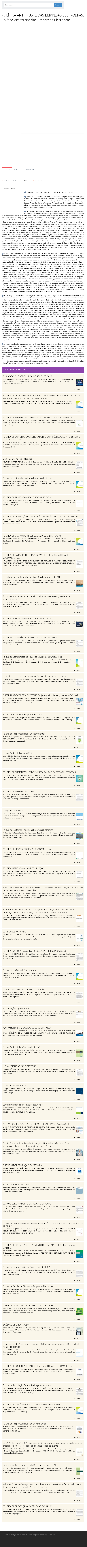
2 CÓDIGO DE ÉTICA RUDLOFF (17, 1324)
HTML (17, 170)
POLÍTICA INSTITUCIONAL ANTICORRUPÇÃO (23, 868)
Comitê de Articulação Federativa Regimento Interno (27, 1385)
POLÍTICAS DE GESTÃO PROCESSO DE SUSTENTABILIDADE (30, 637)
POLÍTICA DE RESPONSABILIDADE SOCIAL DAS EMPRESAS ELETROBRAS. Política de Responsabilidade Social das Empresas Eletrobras (41, 397)
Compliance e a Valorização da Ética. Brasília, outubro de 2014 (32, 577)
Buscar (57, 5)
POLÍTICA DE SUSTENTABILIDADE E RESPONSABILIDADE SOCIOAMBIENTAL (38, 417)
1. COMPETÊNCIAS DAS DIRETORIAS (19, 1066)
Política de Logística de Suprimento (19, 970)
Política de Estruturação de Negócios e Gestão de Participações (32, 656)
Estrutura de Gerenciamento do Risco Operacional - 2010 (29, 1465)
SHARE (6, 170)
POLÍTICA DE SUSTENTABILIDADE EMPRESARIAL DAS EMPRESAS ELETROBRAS (39, 772)
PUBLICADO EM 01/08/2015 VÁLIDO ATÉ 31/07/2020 (27, 376)
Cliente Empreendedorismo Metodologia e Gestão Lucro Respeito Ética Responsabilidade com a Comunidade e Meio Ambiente (36, 1144)
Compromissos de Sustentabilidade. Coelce (23, 1104)
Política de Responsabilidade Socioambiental (24, 733)
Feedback (52, 1535)
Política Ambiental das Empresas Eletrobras (23, 714)
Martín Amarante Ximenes (12, 181)
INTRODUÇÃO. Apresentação (16, 1008)
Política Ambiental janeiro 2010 (17, 753)
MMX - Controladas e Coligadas (17, 458)
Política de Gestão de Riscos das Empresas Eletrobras (28, 1286)
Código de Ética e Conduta (15, 1085)
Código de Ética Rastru (13, 810)
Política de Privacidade (28, 1535)
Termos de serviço (41, 1535)
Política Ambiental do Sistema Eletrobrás (22, 1047)
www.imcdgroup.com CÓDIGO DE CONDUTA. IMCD (27, 1027)
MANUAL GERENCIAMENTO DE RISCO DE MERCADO (27, 1203)
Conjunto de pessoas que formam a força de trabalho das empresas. (35, 676)
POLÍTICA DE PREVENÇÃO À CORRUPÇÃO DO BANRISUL (29, 1506)
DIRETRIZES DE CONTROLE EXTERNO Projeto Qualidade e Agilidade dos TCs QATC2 (42, 695)
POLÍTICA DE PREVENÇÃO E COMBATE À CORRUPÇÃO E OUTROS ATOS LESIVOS (40, 516)
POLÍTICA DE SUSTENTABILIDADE (18, 791)
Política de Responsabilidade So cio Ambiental (24, 1423)
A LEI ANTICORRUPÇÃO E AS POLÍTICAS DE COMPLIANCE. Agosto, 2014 (36, 1124)
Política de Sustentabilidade (16, 1184)
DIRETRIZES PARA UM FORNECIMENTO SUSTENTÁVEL (28, 1305)
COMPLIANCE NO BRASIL (14, 931)
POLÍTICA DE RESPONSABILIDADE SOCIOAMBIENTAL (27, 497)
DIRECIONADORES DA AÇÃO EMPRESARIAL (23, 1165)
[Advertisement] (43, 38)
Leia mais (77, 390)
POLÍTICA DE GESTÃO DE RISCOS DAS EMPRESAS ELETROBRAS (32, 535)
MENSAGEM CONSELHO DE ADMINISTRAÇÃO (24, 989)
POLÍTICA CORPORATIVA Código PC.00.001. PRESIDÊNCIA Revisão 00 (34, 950)
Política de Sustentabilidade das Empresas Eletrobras (28, 478)
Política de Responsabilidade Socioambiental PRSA (26, 1267)
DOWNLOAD (28, 170)
